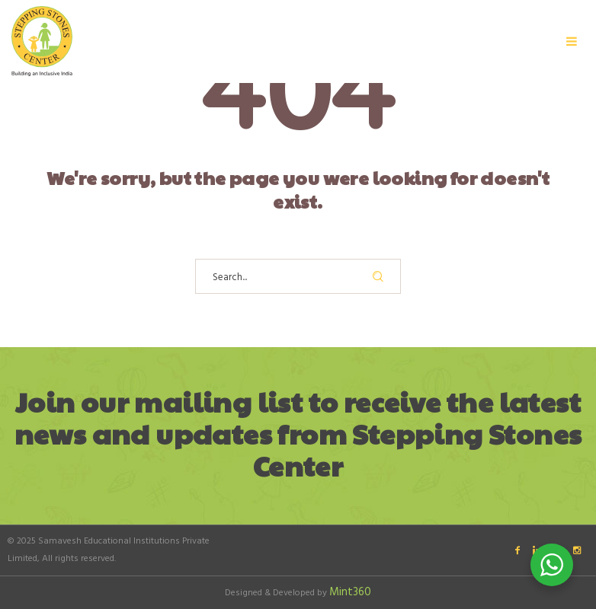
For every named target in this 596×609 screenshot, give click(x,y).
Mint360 (350, 592)
